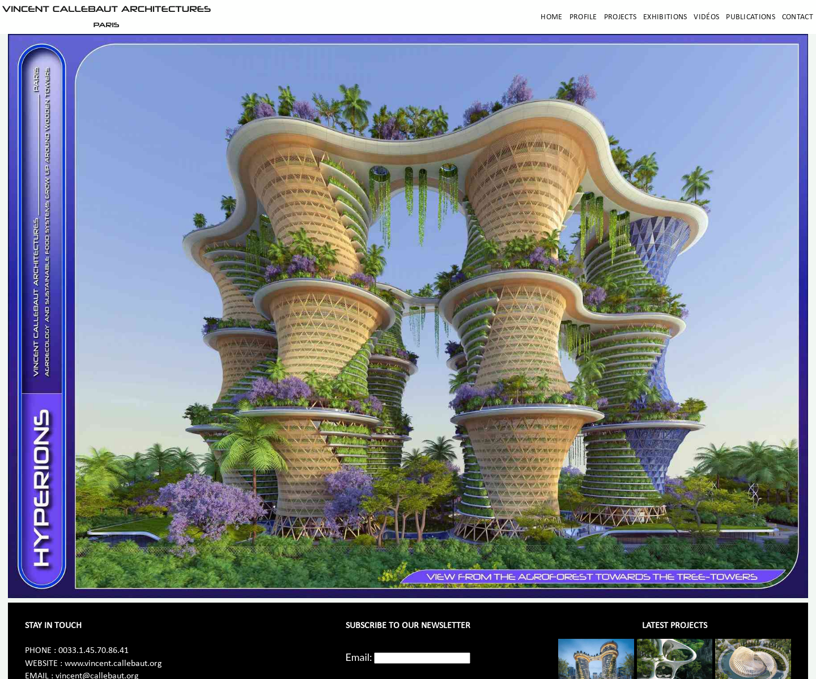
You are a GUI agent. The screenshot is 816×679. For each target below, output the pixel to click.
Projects (620, 17)
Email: (359, 657)
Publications (750, 17)
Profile (583, 17)
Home (551, 17)
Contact (797, 17)
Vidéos (706, 17)
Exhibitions (665, 17)
